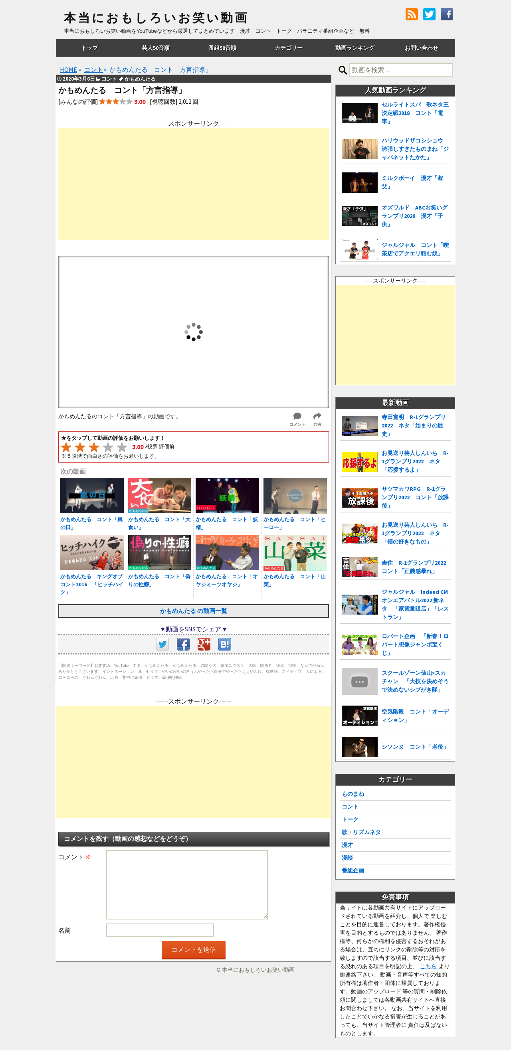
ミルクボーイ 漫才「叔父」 (412, 182)
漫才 (347, 844)
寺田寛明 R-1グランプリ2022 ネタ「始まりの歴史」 (414, 425)
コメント (74, 857)
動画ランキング (354, 47)
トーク (350, 819)
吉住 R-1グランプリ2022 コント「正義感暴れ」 (416, 567)
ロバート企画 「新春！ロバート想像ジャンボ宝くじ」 (415, 644)
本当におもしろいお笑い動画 (156, 18)
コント (350, 806)
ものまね (353, 793)
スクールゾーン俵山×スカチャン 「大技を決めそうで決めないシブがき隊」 (415, 681)
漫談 (347, 857)
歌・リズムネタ (361, 832)
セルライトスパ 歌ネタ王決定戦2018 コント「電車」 (415, 113)
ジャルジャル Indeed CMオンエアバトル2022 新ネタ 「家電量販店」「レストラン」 (415, 604)
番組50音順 (222, 47)
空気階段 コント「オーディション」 (415, 716)
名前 (64, 930)
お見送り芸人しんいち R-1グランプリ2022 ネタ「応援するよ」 (415, 461)
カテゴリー (289, 47)
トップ (89, 47)
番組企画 (353, 870)
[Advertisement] (193, 184)
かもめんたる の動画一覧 (193, 611)
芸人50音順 (156, 47)
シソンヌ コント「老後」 (415, 746)
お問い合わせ (421, 47)
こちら (428, 966)
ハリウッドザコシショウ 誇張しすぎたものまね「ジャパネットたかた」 (415, 149)
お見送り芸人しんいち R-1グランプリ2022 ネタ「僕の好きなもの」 (415, 533)
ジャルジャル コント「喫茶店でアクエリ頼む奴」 (415, 249)
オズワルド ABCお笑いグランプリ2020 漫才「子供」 (415, 216)
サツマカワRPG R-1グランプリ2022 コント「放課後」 (415, 497)
